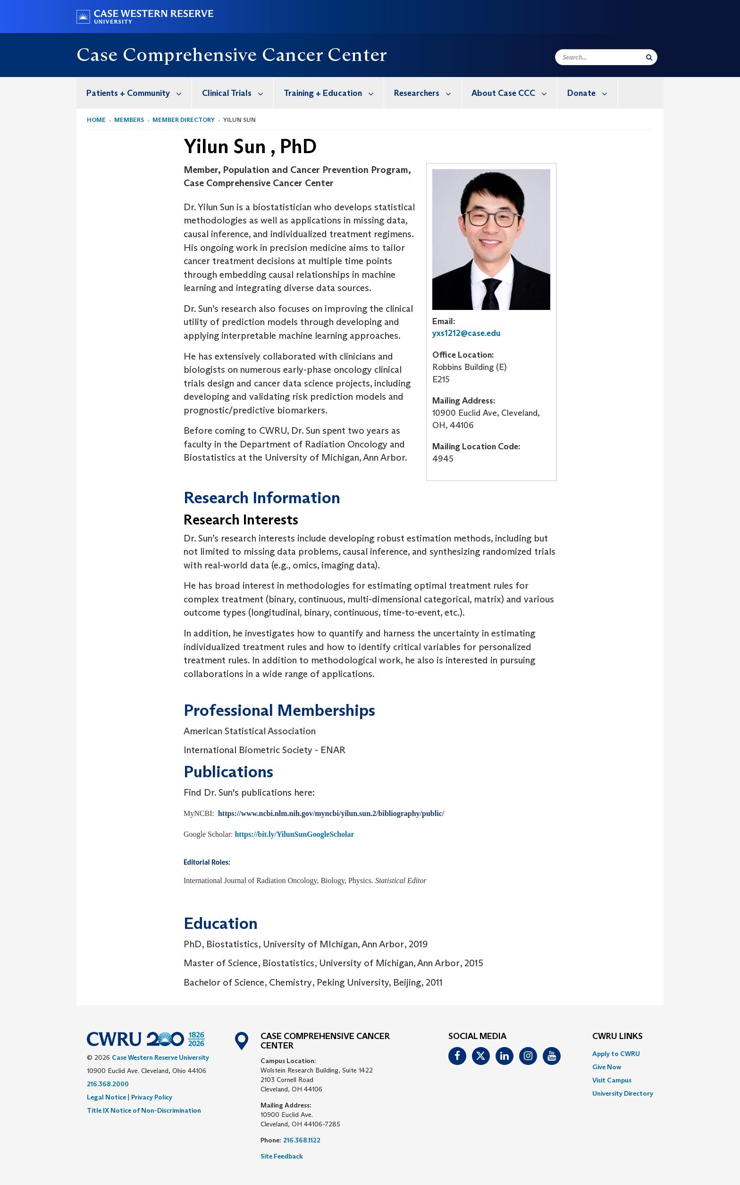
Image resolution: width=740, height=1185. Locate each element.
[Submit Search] (649, 57)
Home (96, 119)
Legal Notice (106, 1097)
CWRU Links (617, 1036)
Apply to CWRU (616, 1053)
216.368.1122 (301, 1140)
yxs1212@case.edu (466, 333)
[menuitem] (134, 93)
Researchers (427, 93)
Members (129, 119)
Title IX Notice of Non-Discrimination (144, 1110)
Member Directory (183, 119)
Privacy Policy (151, 1097)
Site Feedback (282, 1156)
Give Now (606, 1067)
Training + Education (334, 93)
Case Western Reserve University (160, 1057)
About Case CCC (514, 93)
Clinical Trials (237, 93)
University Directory (622, 1093)
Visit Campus (611, 1080)
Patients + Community (139, 93)
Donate (592, 93)
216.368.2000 (108, 1084)
